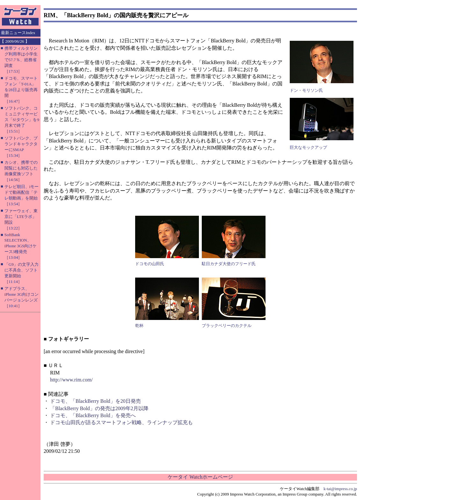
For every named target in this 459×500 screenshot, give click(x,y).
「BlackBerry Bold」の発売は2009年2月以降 (99, 408)
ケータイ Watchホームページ (200, 477)
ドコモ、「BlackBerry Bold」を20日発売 (95, 401)
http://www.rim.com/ (71, 379)
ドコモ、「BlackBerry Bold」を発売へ (93, 415)
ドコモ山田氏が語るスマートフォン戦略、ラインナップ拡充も (121, 422)
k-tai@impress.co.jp (340, 488)
